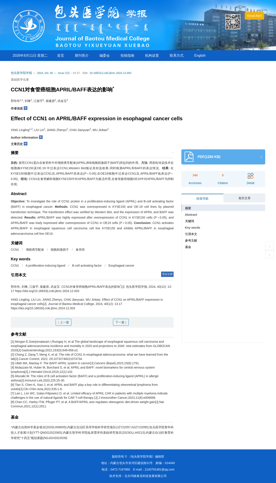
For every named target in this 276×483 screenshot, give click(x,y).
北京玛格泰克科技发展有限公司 (145, 476)
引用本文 (191, 234)
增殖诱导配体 (35, 249)
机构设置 (152, 55)
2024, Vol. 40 (45, 73)
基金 (188, 247)
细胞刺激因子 (60, 249)
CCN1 (15, 249)
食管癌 (80, 249)
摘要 (188, 208)
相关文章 (244, 198)
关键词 (189, 221)
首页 (60, 55)
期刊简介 (82, 55)
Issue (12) (64, 73)
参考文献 (191, 240)
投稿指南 (127, 55)
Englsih (199, 55)
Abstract (191, 214)
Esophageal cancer (121, 265)
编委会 (104, 55)
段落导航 (202, 198)
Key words (192, 227)
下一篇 (120, 322)
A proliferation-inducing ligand (45, 265)
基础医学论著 (20, 79)
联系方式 (176, 55)
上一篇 (63, 322)
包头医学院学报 (21, 73)
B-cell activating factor (87, 265)
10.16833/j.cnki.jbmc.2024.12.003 (110, 73)
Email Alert (254, 15)
